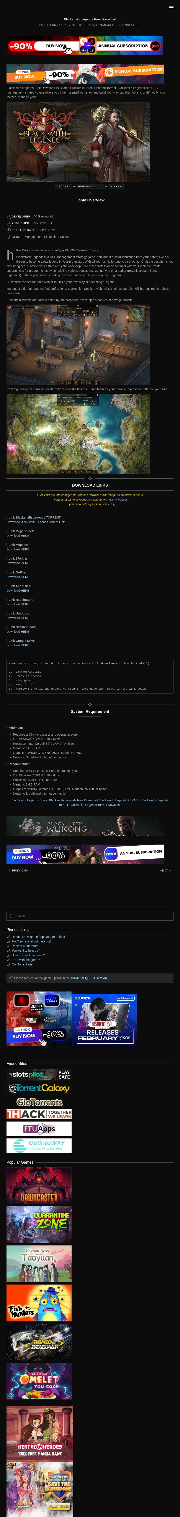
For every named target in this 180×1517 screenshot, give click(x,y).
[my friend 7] (39, 1145)
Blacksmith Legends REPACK (119, 800)
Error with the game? (26, 960)
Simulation (131, 25)
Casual (92, 25)
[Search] (90, 916)
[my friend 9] (39, 1074)
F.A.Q (111, 504)
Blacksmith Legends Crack (29, 800)
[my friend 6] (39, 1128)
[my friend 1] (39, 1088)
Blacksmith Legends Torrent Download (95, 805)
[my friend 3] (39, 1114)
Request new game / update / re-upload (38, 937)
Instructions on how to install (122, 663)
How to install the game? (28, 955)
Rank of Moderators (25, 946)
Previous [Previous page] (18, 870)
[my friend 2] (39, 1101)
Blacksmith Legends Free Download (73, 800)
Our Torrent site (22, 964)
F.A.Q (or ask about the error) (31, 941)
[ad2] (36, 1434)
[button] (171, 7)
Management (110, 25)
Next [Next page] (165, 870)
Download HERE (18, 535)
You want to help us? (26, 950)
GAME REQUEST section (89, 978)
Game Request (119, 499)
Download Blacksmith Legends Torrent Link (36, 522)
